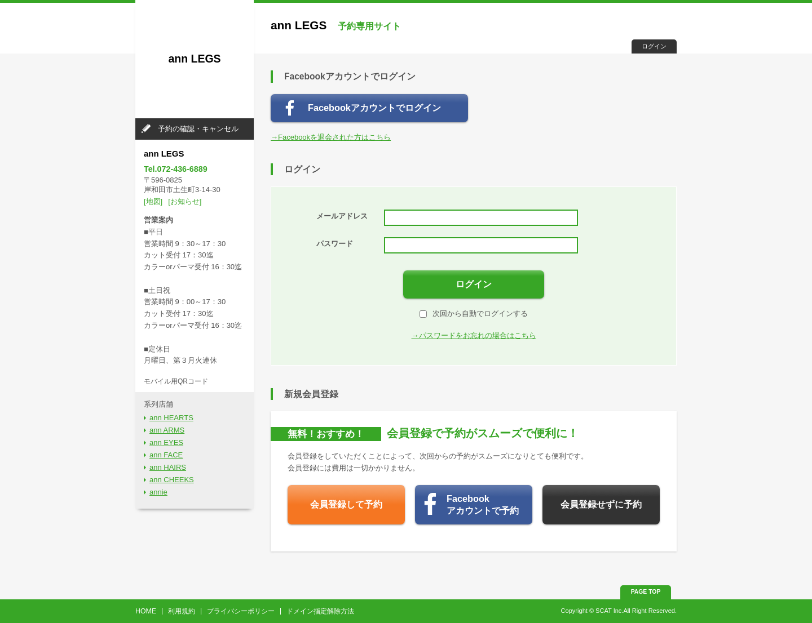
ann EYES (166, 442)
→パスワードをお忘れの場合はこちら (474, 335)
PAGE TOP (646, 592)
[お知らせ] (184, 201)
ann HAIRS (167, 467)
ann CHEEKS (171, 479)
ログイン (654, 46)
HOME (145, 611)
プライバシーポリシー (241, 611)
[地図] (153, 201)
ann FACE (166, 455)
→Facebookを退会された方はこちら (331, 137)
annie (158, 492)
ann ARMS (166, 430)
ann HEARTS (171, 417)
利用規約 (181, 611)
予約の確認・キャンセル (198, 128)
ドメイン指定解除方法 (320, 611)
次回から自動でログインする (474, 313)
